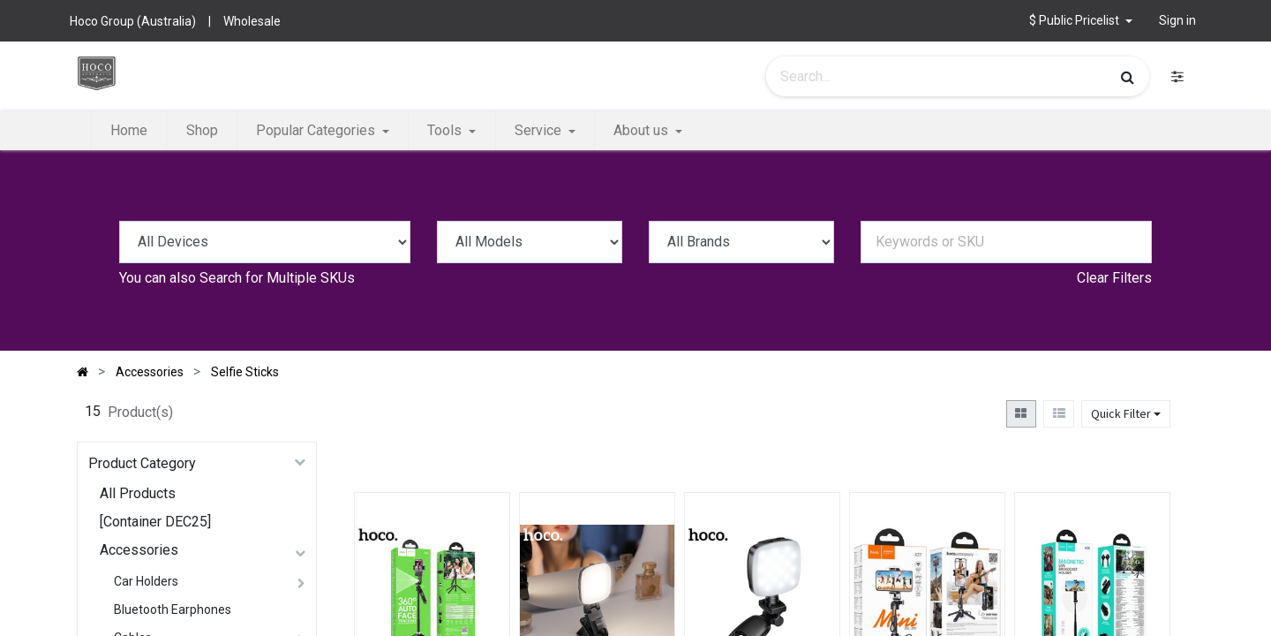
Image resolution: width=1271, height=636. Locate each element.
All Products (138, 493)
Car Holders (146, 581)
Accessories (139, 549)
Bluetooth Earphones (172, 609)
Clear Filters (1114, 277)
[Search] (1127, 77)
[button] (1081, 21)
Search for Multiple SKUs (277, 277)
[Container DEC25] (155, 521)
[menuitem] (129, 130)
